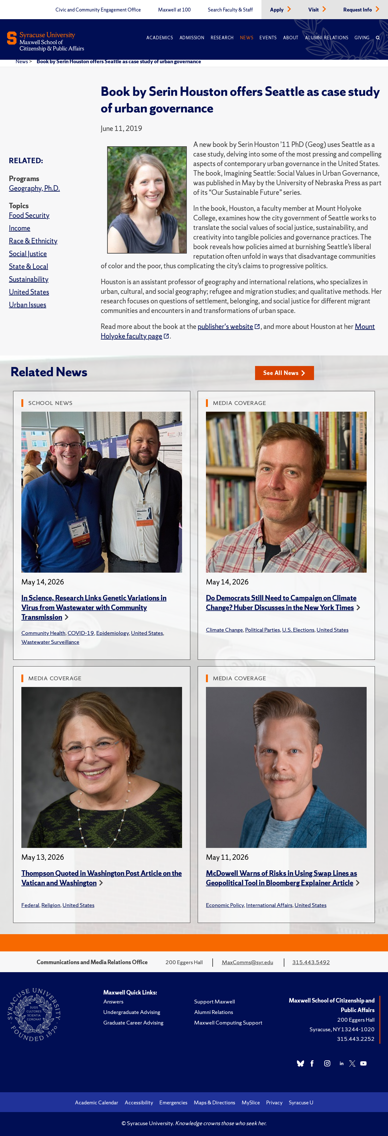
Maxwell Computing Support (228, 1022)
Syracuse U (301, 1102)
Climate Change (224, 629)
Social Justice (28, 253)
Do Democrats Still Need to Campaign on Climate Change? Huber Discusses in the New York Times (281, 602)
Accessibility (139, 1102)
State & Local (28, 266)
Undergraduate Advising (131, 1012)
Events (268, 38)
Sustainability (28, 279)
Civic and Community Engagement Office (98, 10)
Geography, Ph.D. (34, 188)
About (291, 38)
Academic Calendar (96, 1102)
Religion (50, 905)
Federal (30, 905)
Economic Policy (225, 905)
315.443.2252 (356, 1038)
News (246, 38)
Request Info (358, 10)
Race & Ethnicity (33, 241)
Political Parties (262, 629)
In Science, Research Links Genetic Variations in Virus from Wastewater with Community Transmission (93, 607)
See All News (284, 373)
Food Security (29, 215)
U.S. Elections (298, 629)
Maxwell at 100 (174, 10)
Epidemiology (112, 633)
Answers (113, 1001)
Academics (159, 38)
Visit (314, 10)
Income (19, 228)
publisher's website (225, 326)
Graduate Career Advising (133, 1022)
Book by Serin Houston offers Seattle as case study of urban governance (119, 61)
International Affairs (269, 905)
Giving (362, 38)
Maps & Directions (214, 1102)
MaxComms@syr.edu (247, 962)
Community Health (43, 633)
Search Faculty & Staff (230, 10)
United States (29, 292)
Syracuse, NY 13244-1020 (342, 1029)
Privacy (274, 1102)
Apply (277, 10)
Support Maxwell (214, 1001)
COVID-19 (81, 633)
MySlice (251, 1102)
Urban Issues (27, 304)
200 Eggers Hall (356, 1019)
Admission (191, 38)
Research (222, 38)
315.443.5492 (311, 962)
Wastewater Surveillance (50, 641)
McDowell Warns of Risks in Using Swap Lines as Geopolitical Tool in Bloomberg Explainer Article (281, 878)
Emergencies (173, 1102)
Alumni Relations (326, 38)
